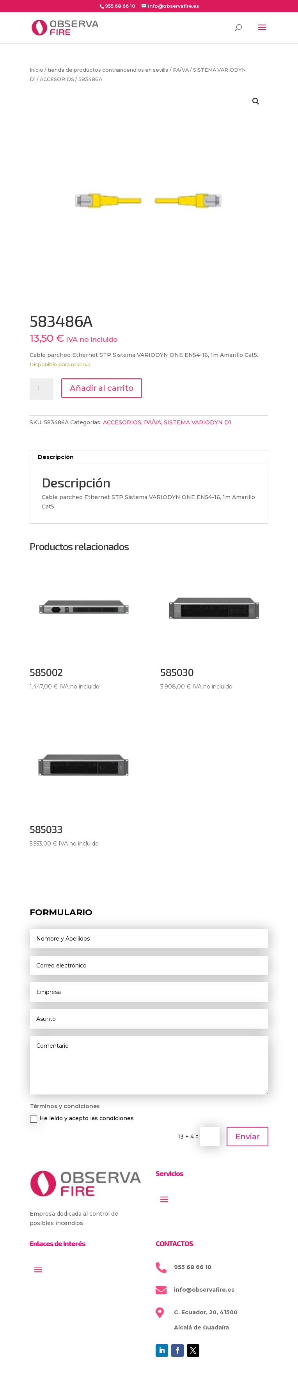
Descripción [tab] (56, 457)
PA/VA (181, 70)
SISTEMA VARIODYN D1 (197, 422)
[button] (256, 101)
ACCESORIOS (57, 79)
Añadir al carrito (101, 388)
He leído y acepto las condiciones (82, 1118)
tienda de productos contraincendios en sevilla (108, 70)
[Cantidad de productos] (41, 389)
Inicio (36, 70)
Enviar (247, 1136)
